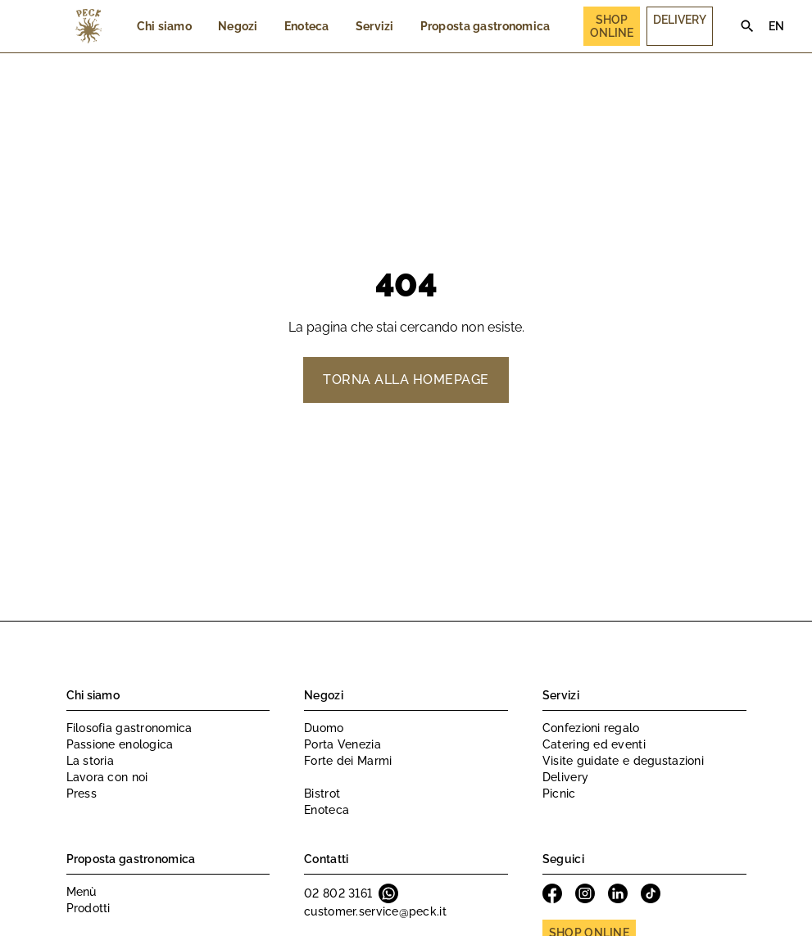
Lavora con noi (107, 777)
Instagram (585, 893)
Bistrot (322, 793)
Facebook (552, 893)
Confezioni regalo (591, 728)
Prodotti (88, 908)
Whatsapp (388, 893)
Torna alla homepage (405, 379)
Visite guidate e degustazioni (623, 760)
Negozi (238, 26)
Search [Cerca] (747, 26)
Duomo (323, 728)
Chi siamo (165, 26)
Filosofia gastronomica (129, 728)
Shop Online (611, 26)
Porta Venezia (342, 744)
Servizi (375, 26)
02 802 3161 (338, 893)
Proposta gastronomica (485, 26)
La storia (90, 760)
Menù (81, 891)
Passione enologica (120, 744)
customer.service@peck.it (375, 911)
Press (81, 793)
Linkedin (618, 893)
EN (777, 26)
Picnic (559, 793)
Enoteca (306, 26)
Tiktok (650, 893)
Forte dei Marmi (348, 760)
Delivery (679, 19)
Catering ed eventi (594, 744)
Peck (88, 26)
